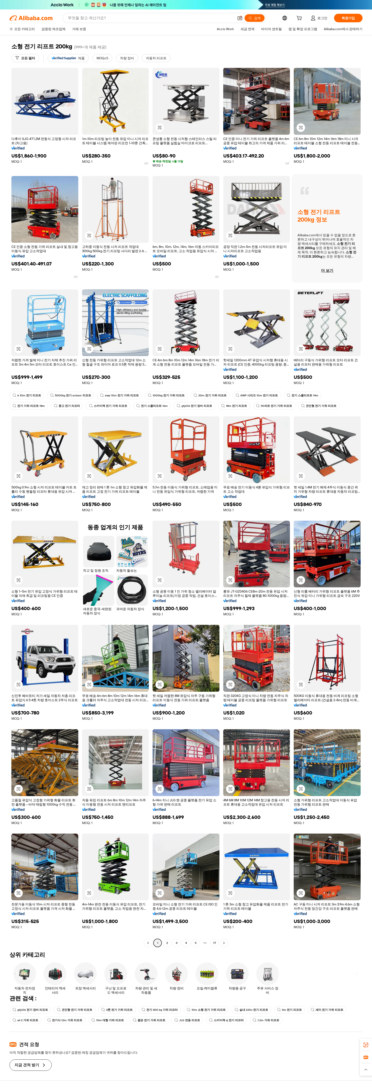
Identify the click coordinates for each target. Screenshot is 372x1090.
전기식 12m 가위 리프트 (64, 1020)
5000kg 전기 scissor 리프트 (70, 395)
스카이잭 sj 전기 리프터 (226, 1020)
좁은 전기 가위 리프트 (149, 1020)
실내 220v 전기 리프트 (251, 1010)
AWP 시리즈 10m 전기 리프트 (257, 395)
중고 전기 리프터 (67, 406)
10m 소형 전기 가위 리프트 (206, 1010)
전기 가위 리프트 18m (29, 406)
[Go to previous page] (148, 943)
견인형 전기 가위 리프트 (318, 406)
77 (214, 943)
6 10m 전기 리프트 (27, 395)
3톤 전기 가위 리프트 (117, 1010)
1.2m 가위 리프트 (266, 1020)
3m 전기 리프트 (289, 1010)
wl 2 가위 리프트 (25, 1020)
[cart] (300, 19)
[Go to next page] (224, 943)
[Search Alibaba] (150, 18)
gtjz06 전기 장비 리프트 (194, 406)
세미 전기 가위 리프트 (327, 1010)
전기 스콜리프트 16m (152, 406)
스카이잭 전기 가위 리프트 (108, 406)
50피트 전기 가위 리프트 (274, 406)
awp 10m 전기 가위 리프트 (119, 395)
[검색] (255, 18)
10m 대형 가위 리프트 (107, 1020)
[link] (366, 1045)
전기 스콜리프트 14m (302, 395)
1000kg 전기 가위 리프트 (166, 395)
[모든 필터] (25, 58)
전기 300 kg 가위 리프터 (160, 1010)
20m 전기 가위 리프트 (210, 395)
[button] (240, 18)
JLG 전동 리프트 (187, 1020)
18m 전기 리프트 (234, 406)
